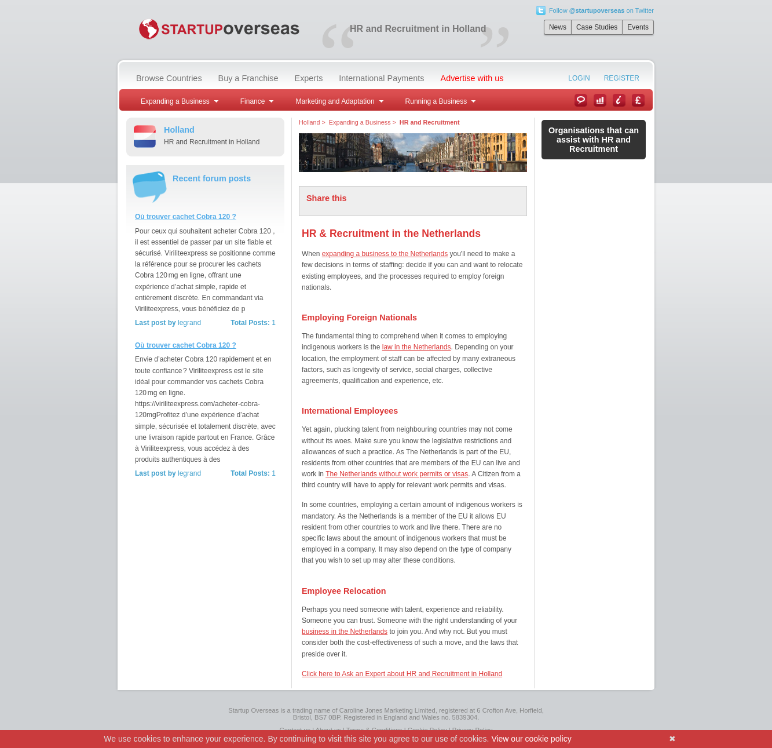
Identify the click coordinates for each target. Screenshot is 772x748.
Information (619, 100)
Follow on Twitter (601, 10)
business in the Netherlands (344, 631)
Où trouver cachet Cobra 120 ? (185, 217)
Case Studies (596, 27)
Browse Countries (169, 78)
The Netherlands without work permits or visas (396, 474)
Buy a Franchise (248, 78)
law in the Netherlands (416, 347)
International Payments (381, 78)
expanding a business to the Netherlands (385, 254)
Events (638, 27)
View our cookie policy (531, 738)
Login (579, 78)
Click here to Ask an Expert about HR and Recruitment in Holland (402, 674)
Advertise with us (472, 78)
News (557, 27)
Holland (309, 122)
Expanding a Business (360, 122)
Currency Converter (638, 100)
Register (621, 78)
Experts (309, 78)
